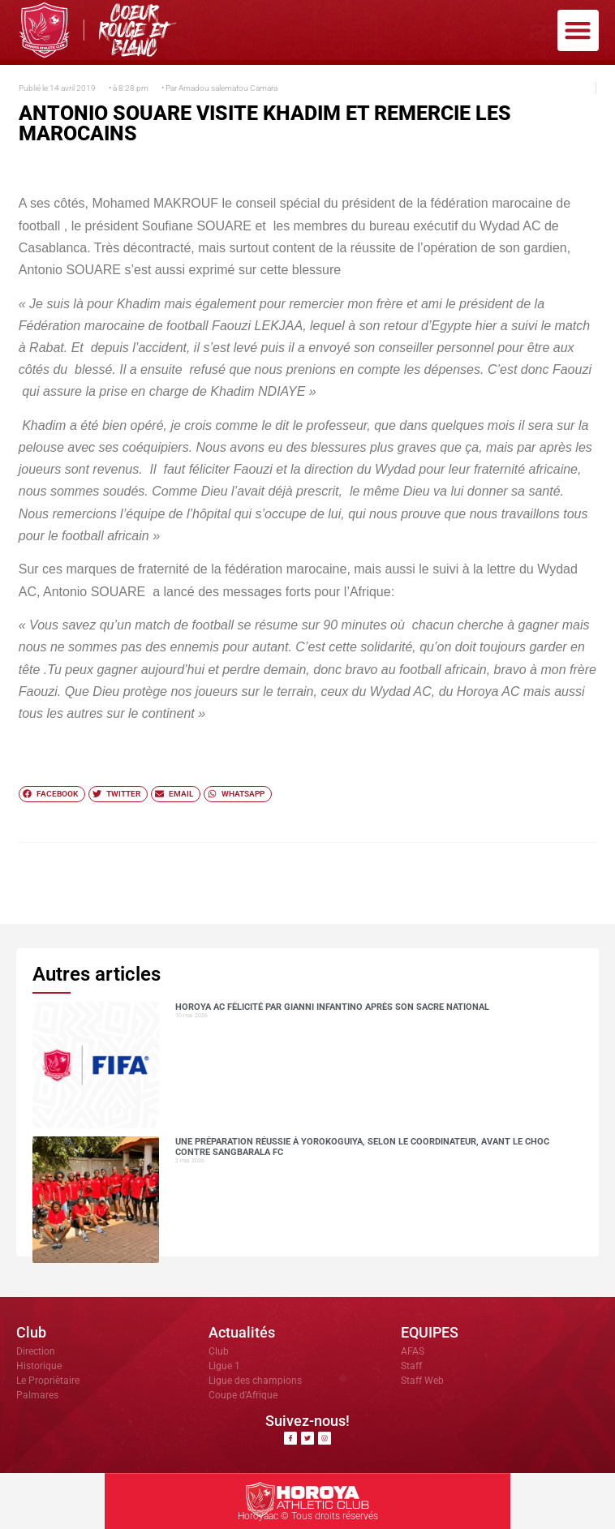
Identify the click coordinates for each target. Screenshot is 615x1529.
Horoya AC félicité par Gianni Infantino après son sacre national (332, 1007)
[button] (578, 30)
